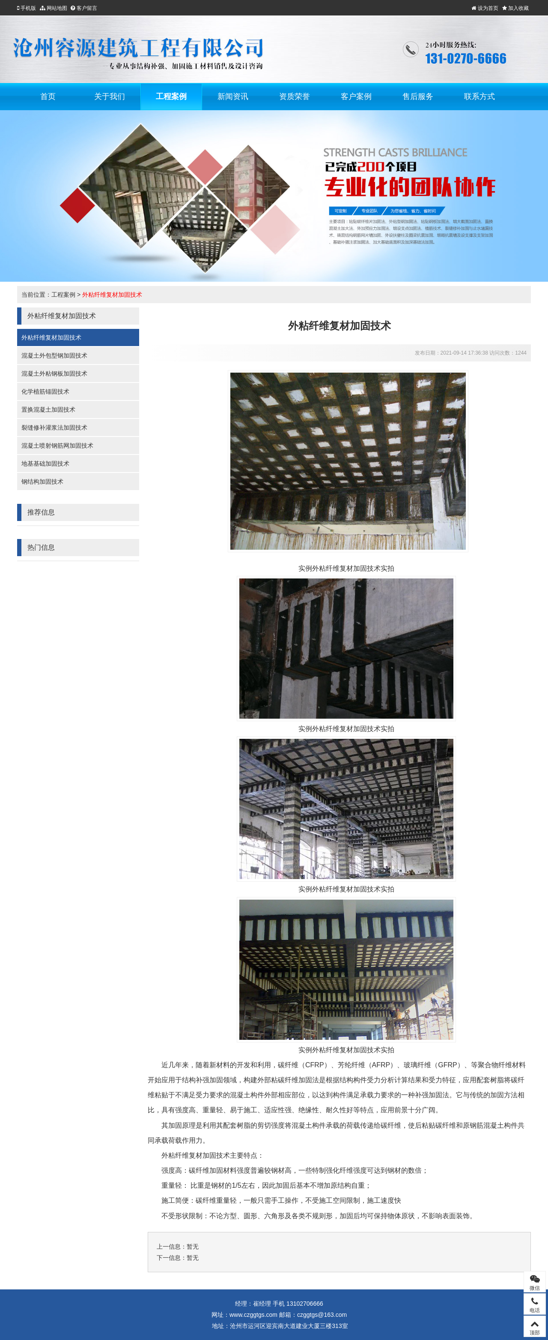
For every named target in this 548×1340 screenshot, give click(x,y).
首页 (48, 96)
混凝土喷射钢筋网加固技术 (57, 445)
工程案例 (171, 96)
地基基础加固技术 (45, 463)
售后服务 (417, 96)
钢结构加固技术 (42, 481)
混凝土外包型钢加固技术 (54, 355)
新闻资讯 (232, 96)
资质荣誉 (294, 96)
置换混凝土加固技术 (48, 409)
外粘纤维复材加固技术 (112, 294)
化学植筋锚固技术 (45, 391)
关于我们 (109, 96)
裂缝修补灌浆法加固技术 (54, 427)
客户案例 (356, 96)
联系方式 (479, 96)
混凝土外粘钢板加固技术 (54, 373)
